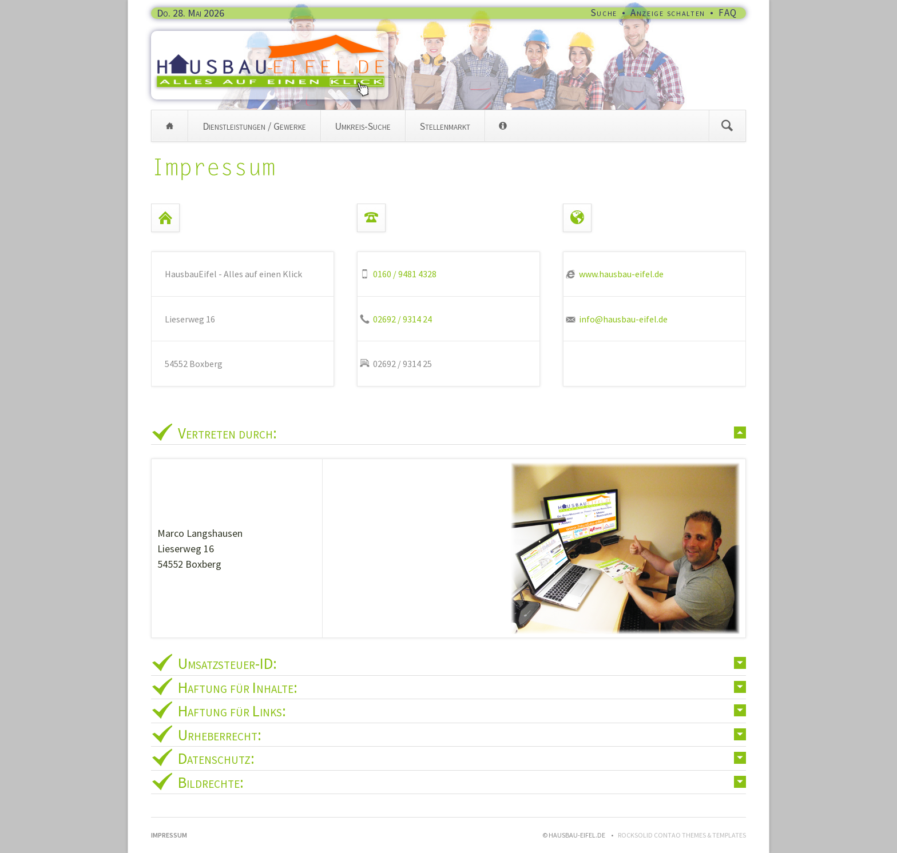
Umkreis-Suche (363, 126)
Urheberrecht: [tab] (219, 734)
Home (170, 125)
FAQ (728, 12)
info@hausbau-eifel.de (623, 319)
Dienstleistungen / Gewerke (254, 126)
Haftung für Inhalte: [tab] (237, 687)
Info (503, 125)
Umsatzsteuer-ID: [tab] (227, 663)
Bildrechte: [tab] (211, 782)
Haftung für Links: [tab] (232, 710)
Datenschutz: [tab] (216, 758)
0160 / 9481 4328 (404, 274)
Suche (604, 12)
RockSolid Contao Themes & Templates (682, 835)
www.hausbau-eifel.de (621, 274)
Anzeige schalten (667, 12)
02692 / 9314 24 (402, 319)
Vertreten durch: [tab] (227, 433)
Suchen (727, 125)
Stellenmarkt (445, 126)
